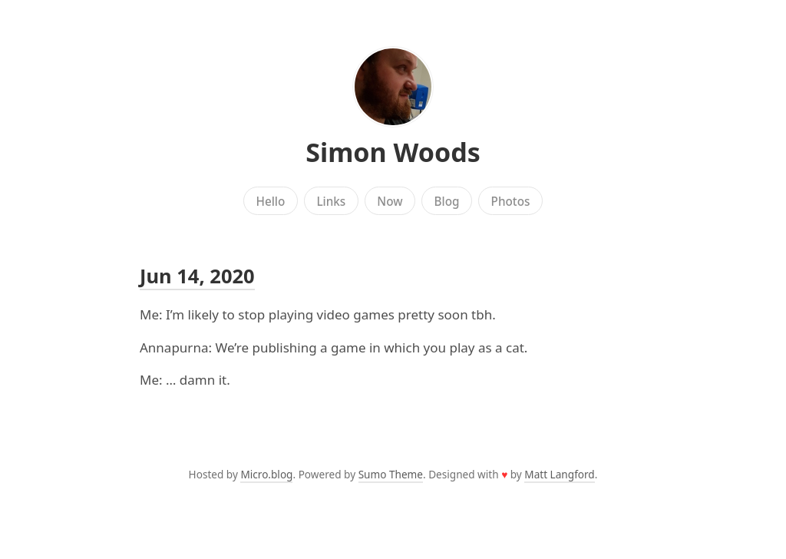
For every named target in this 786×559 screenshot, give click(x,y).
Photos (510, 201)
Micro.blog (266, 474)
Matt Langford (559, 474)
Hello (271, 201)
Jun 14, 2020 (197, 276)
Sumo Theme (390, 474)
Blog (447, 201)
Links (330, 201)
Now (389, 201)
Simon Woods (393, 152)
